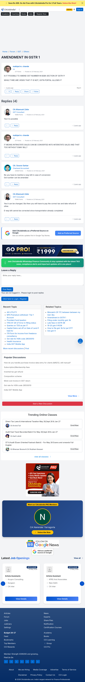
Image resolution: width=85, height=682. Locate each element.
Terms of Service (69, 670)
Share (25, 91)
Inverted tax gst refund (13, 372)
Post (27, 348)
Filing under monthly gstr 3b (59, 320)
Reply (16, 91)
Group (48, 643)
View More (74, 396)
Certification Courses (53, 627)
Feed (6, 636)
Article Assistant (54, 576)
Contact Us (50, 675)
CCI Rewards (9, 647)
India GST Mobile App (16, 344)
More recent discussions (13, 348)
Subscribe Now (42, 532)
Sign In (79, 9)
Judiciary (8, 624)
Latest (15, 558)
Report (79, 88)
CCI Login (63, 675)
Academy (5, 14)
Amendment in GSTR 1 (56, 317)
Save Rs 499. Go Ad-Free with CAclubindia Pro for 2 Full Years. (40, 3)
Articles (7, 613)
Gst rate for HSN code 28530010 (20, 339)
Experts (47, 617)
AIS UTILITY (12, 312)
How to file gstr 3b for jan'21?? (60, 328)
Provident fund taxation (16, 320)
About (11, 670)
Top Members (9, 643)
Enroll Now (74, 425)
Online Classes (42, 414)
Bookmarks (8, 640)
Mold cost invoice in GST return (17, 381)
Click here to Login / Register (15, 299)
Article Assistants (13, 576)
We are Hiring (24, 670)
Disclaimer (22, 675)
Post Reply (7, 289)
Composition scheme (13, 376)
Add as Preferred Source (68, 233)
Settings (7, 627)
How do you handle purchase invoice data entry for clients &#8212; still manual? (37, 363)
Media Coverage (40, 670)
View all (79, 558)
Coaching (15, 14)
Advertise (54, 670)
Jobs (31, 14)
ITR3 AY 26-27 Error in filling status (21, 323)
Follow (34, 91)
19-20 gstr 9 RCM (54, 325)
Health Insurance (14, 341)
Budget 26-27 (10, 633)
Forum (6, 617)
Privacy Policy (36, 675)
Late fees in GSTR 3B (56, 323)
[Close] (82, 3)
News (46, 613)
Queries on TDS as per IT (17, 325)
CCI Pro (47, 647)
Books (23, 14)
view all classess (43, 457)
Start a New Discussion (42, 404)
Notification (48, 624)
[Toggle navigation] (19, 9)
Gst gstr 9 (51, 331)
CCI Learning (49, 640)
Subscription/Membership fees (17, 367)
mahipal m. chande (21, 66)
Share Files (48, 620)
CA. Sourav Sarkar (20, 165)
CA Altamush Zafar (21, 109)
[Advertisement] (42, 33)
